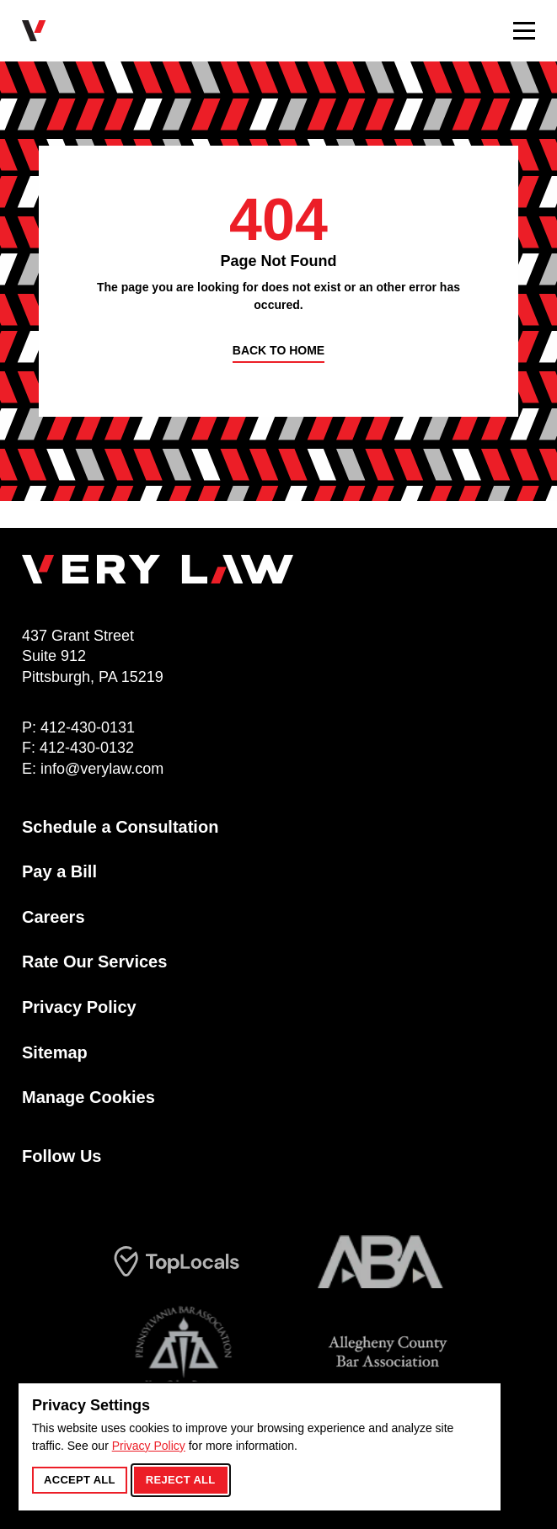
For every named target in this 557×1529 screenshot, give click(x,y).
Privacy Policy (148, 1445)
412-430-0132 (87, 747)
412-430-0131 (87, 727)
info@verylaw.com (101, 768)
